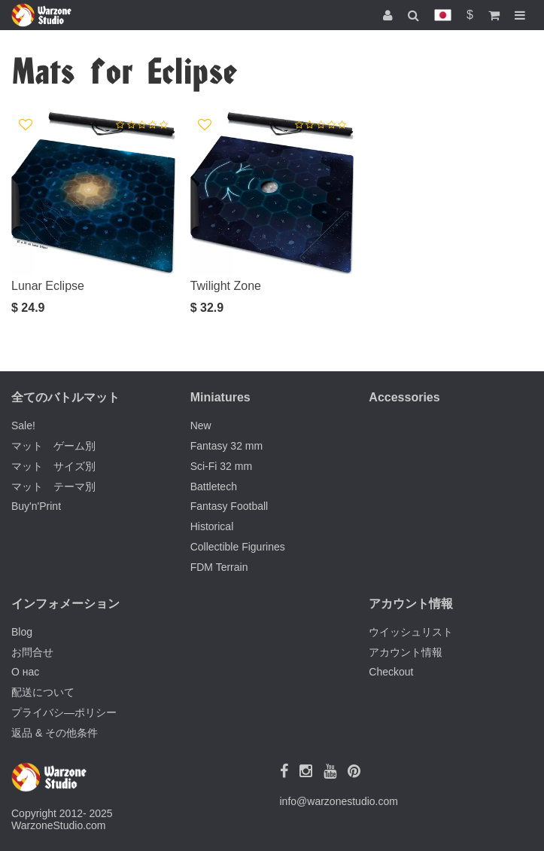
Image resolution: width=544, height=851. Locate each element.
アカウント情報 (405, 652)
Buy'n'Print (36, 506)
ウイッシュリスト (411, 632)
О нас (25, 672)
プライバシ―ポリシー (64, 712)
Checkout (391, 672)
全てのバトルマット (65, 397)
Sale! (23, 425)
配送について (42, 692)
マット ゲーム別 (53, 446)
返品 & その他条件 (54, 733)
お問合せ (32, 652)
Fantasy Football (229, 506)
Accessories (404, 397)
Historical (212, 526)
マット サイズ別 (53, 466)
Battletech (213, 486)
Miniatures (220, 397)
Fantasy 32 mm (226, 446)
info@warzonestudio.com (339, 801)
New (200, 425)
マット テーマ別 (53, 486)
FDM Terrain (219, 567)
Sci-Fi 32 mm (221, 466)
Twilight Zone (225, 285)
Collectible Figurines (237, 547)
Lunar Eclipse (47, 285)
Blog (21, 632)
